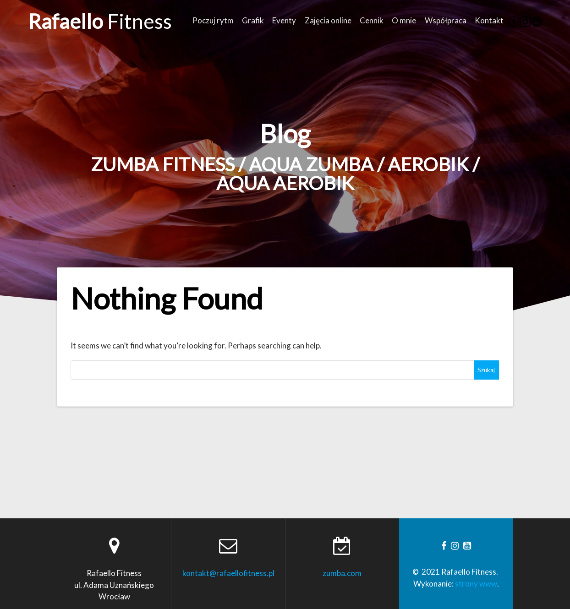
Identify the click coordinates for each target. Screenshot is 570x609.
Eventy (284, 20)
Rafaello (100, 21)
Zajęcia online (328, 20)
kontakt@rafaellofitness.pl (228, 573)
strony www (476, 583)
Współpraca (445, 20)
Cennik (372, 20)
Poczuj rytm (213, 20)
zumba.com (342, 573)
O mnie (404, 20)
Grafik (253, 20)
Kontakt (489, 20)
